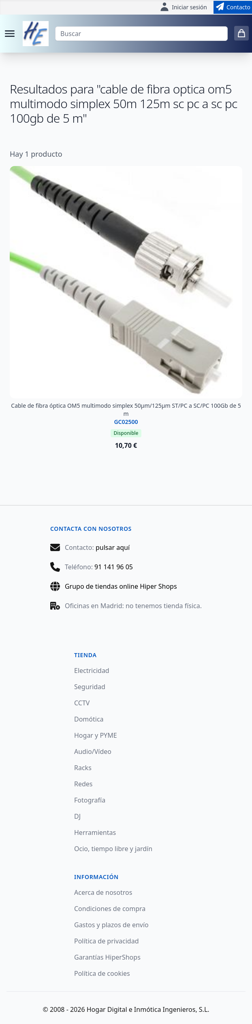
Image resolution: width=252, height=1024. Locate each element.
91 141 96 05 (113, 566)
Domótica (89, 719)
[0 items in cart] (241, 33)
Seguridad (89, 686)
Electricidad (91, 670)
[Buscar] (141, 33)
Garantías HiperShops (107, 957)
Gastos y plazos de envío (111, 924)
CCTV (82, 702)
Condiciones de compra (109, 908)
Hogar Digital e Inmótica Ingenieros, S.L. (148, 1009)
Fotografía (89, 800)
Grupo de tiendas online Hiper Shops (121, 586)
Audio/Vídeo (92, 751)
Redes (83, 783)
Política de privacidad (106, 941)
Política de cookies (102, 973)
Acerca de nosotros (103, 892)
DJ (77, 816)
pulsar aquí (113, 547)
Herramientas (95, 832)
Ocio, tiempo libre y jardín (113, 848)
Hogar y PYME (95, 735)
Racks (83, 767)
